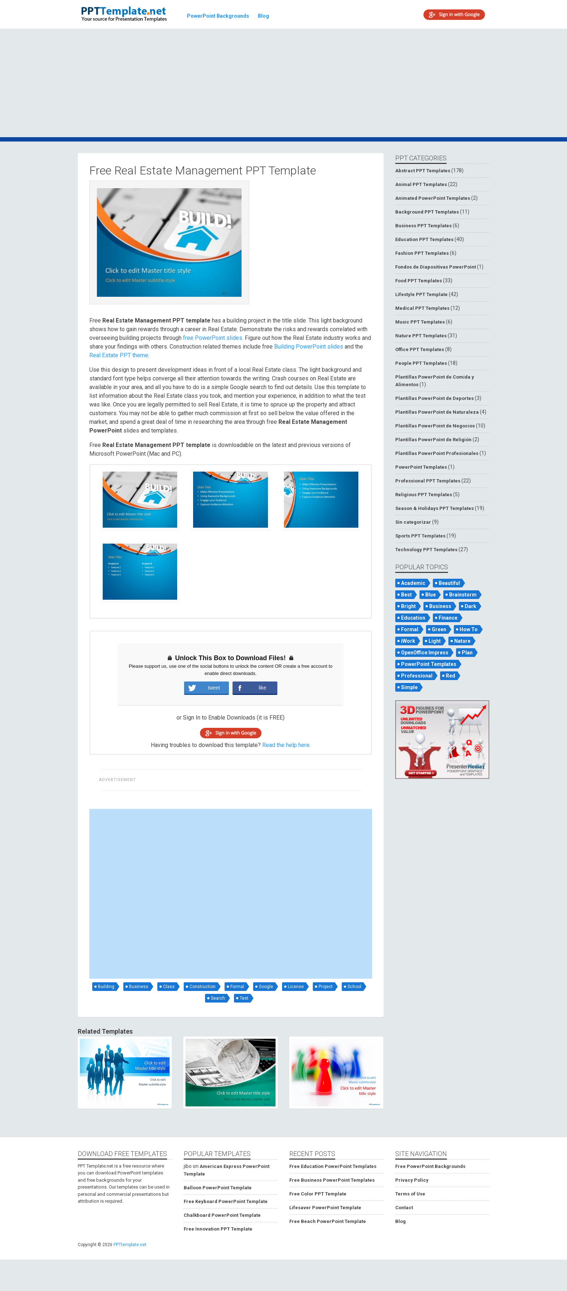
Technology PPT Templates (426, 549)
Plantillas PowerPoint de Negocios (435, 426)
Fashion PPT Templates (422, 253)
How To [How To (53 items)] (469, 629)
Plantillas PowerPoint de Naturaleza (437, 412)
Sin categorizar (413, 522)
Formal (237, 986)
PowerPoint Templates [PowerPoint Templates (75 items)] (428, 664)
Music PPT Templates (420, 322)
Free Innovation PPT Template (218, 1229)
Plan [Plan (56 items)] (467, 652)
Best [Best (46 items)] (406, 595)
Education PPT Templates (424, 239)
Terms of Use (410, 1194)
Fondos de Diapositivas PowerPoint (435, 267)
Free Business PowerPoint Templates (332, 1180)
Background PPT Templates (427, 212)
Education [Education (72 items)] (413, 618)
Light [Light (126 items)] (435, 641)
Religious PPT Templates (423, 494)
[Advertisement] (283, 84)
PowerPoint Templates (421, 467)
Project (326, 986)
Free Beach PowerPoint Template (327, 1221)
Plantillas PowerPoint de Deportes (434, 398)
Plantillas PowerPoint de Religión (433, 439)
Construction (202, 986)
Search (218, 998)
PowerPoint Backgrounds (218, 16)
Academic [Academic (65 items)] (413, 583)
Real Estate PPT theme (118, 355)
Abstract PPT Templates (422, 170)
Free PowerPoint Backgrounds (430, 1166)
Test (244, 998)
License (296, 986)
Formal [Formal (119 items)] (409, 629)
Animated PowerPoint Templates (432, 198)
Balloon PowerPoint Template (218, 1187)
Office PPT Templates (419, 349)
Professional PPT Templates (427, 481)
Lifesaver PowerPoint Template (325, 1207)
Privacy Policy (412, 1180)
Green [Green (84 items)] (439, 629)
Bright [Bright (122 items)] (408, 606)
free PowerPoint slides (212, 337)
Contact (404, 1207)
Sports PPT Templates (420, 536)
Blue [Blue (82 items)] (430, 595)
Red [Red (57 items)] (450, 676)
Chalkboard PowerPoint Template (222, 1215)
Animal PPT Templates (421, 184)
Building (106, 986)
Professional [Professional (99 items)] (416, 676)
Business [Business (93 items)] (440, 606)
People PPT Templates (421, 363)
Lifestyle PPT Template (421, 294)
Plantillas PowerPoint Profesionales (436, 453)
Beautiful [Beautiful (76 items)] (449, 583)
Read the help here (286, 745)
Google (266, 986)
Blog (263, 16)
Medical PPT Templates (422, 308)
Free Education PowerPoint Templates (332, 1166)
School (354, 986)
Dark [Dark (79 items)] (470, 606)
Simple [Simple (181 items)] (409, 687)
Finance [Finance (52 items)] (448, 618)
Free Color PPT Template (317, 1194)
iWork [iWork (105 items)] (408, 641)
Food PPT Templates (418, 280)
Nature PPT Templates (421, 335)
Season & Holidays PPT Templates (434, 508)
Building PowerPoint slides (308, 346)
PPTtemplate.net (130, 1244)
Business (138, 986)
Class (169, 986)
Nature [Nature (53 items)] (462, 641)
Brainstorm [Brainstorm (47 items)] (463, 595)
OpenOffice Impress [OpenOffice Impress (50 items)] (424, 652)
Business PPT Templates (423, 225)
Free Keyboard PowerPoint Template (226, 1201)
